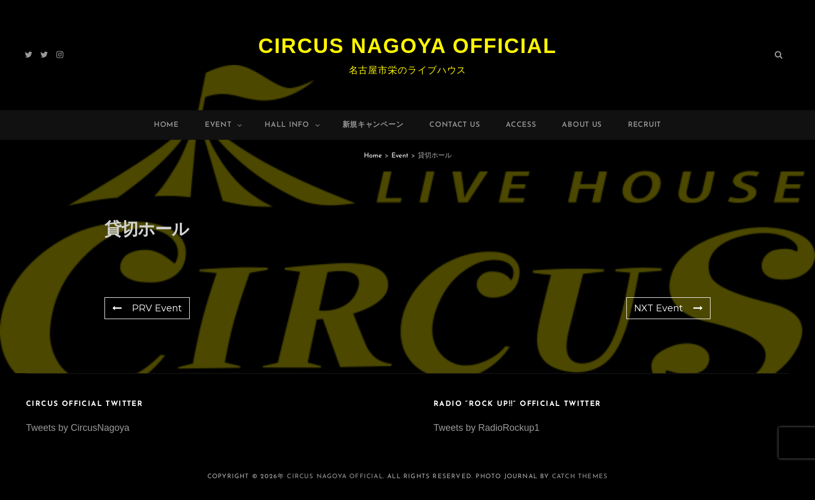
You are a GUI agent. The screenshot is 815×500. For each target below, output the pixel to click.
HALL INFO (293, 125)
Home (166, 125)
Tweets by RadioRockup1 (486, 428)
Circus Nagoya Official (407, 45)
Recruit (644, 125)
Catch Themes (580, 476)
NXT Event (668, 308)
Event (224, 125)
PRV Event (147, 308)
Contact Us (454, 125)
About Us (582, 125)
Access (521, 125)
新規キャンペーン (373, 125)
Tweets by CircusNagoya (77, 428)
